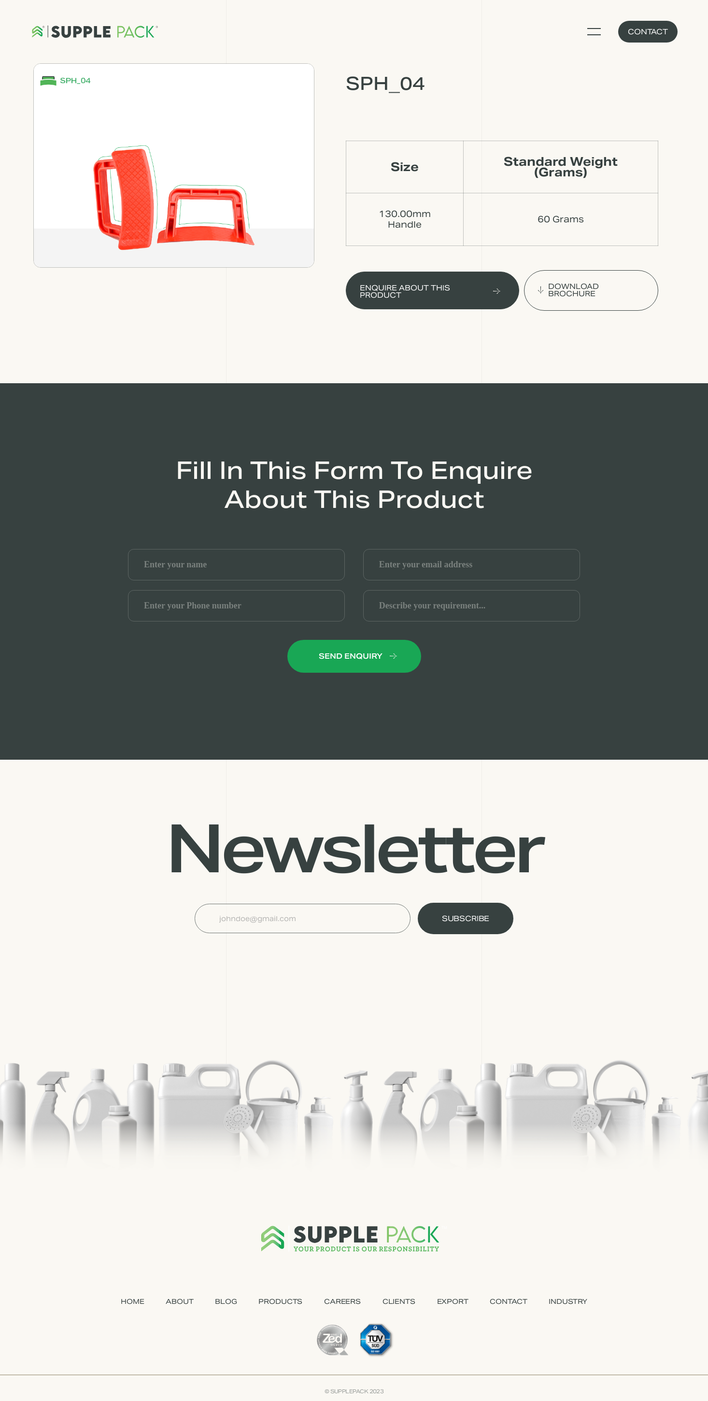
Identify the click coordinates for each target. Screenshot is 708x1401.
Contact (648, 31)
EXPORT (452, 1301)
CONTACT (508, 1301)
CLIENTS (398, 1301)
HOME (132, 1301)
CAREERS (342, 1301)
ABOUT (179, 1301)
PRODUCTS (280, 1301)
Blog (226, 1301)
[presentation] (268, 957)
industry (568, 1301)
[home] (94, 32)
